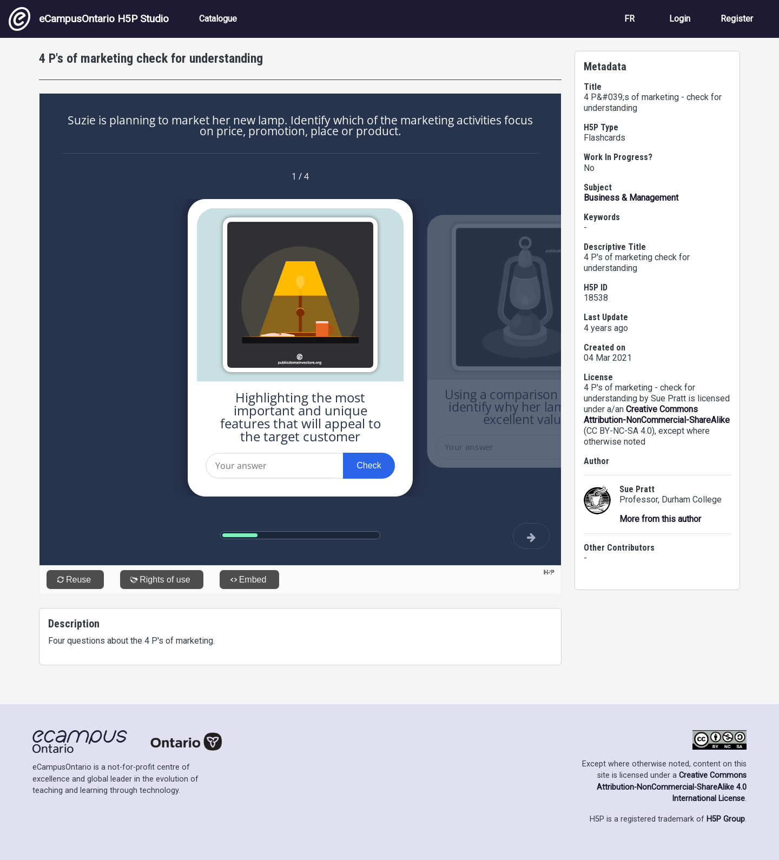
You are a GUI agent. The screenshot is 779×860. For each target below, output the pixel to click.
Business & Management (631, 198)
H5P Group (726, 819)
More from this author (660, 519)
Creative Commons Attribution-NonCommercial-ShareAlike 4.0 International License (672, 787)
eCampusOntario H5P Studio (89, 19)
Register (737, 19)
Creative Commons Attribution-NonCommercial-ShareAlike (657, 414)
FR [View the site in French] (629, 19)
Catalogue (218, 19)
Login (679, 19)
